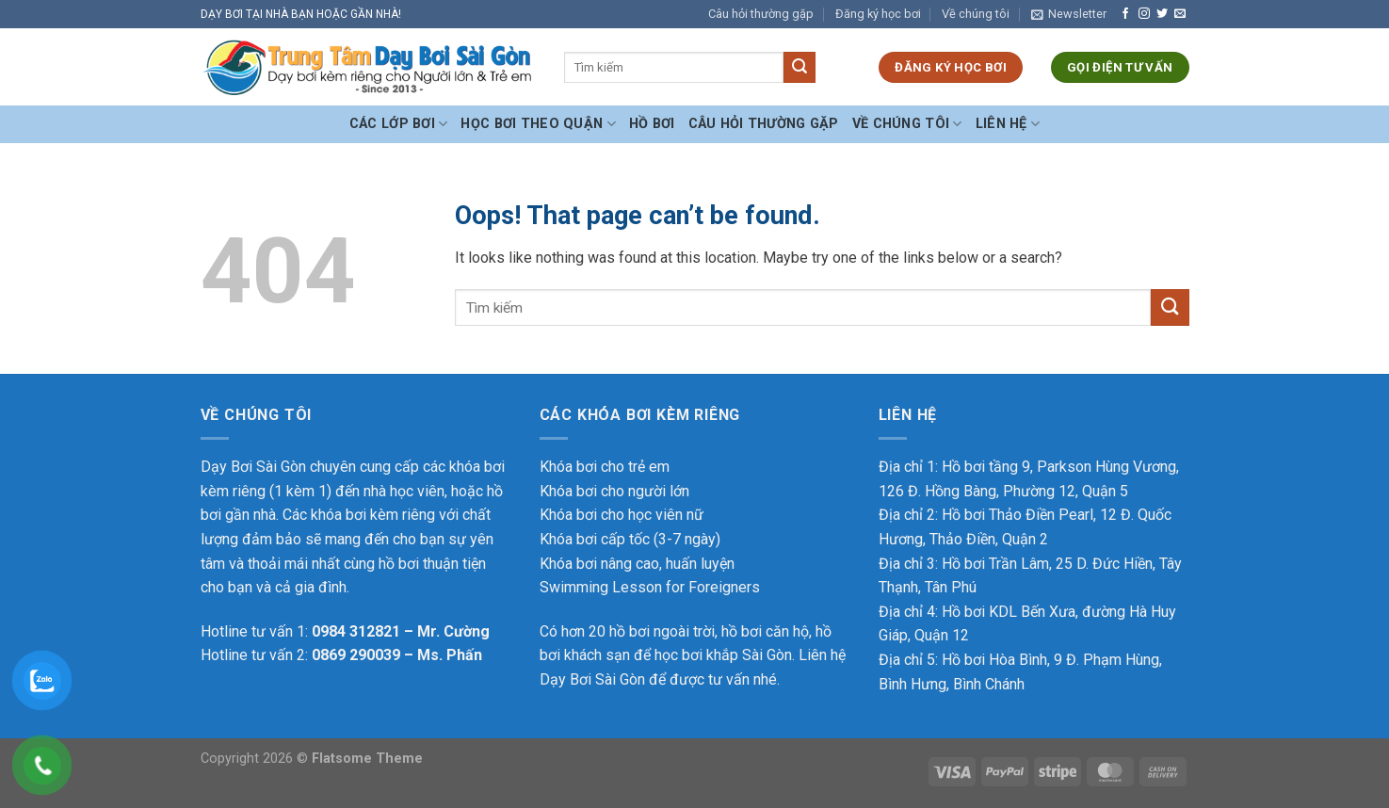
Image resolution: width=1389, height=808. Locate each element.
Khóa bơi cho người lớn (614, 491)
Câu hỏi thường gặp (761, 14)
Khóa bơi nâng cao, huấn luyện (637, 564)
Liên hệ (1008, 124)
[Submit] (799, 68)
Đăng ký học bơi (878, 14)
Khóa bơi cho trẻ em (605, 467)
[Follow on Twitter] (1162, 14)
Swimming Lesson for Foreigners (650, 587)
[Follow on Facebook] (1125, 14)
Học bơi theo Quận (537, 124)
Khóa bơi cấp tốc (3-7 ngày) (630, 539)
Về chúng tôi (975, 14)
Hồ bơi (652, 124)
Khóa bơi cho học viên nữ (621, 515)
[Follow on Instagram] (1144, 14)
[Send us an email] (1180, 14)
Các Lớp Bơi (398, 124)
